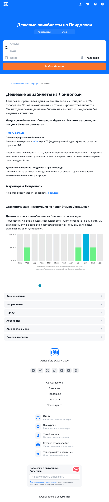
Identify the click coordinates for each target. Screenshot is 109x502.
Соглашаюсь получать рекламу (43, 482)
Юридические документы (54, 496)
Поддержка (54, 393)
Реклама (54, 399)
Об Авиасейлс (54, 382)
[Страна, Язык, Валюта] (102, 4)
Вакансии (54, 388)
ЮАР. (36, 141)
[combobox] (54, 43)
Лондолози (52, 192)
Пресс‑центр (54, 405)
